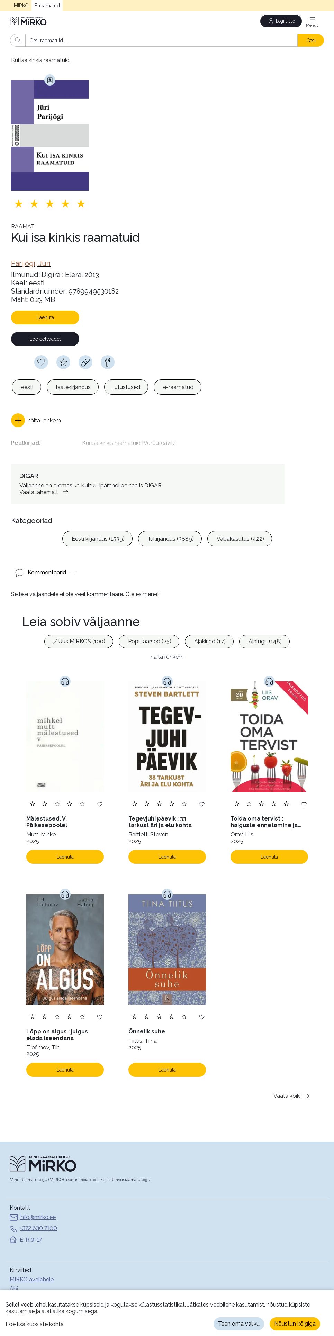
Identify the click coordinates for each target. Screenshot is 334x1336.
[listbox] (106, 387)
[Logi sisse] (281, 21)
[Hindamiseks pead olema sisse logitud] (63, 362)
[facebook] (108, 362)
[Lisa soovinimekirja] (99, 802)
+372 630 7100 (33, 1227)
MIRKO (21, 5)
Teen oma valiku (239, 1323)
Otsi (311, 40)
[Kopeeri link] (85, 362)
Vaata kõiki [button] (292, 1094)
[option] (26, 387)
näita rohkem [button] (167, 655)
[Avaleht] (28, 21)
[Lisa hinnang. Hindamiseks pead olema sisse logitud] (49, 203)
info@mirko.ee (33, 1216)
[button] (36, 420)
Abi (14, 1287)
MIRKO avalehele (32, 1277)
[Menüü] (312, 21)
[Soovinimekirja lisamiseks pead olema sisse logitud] (41, 362)
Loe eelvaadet (45, 339)
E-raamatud (47, 5)
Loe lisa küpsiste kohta (35, 1324)
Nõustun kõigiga (295, 1323)
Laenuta (45, 317)
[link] (31, 263)
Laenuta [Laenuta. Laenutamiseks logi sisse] (65, 855)
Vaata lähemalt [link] (45, 490)
